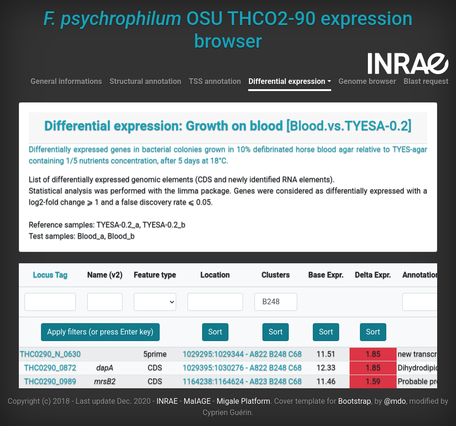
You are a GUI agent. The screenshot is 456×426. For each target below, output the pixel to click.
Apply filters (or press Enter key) (100, 331)
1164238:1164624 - (215, 381)
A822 (258, 354)
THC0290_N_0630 (50, 354)
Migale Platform (243, 401)
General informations (66, 81)
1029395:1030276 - (215, 367)
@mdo (395, 401)
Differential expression (286, 81)
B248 (277, 354)
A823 (258, 381)
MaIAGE (197, 401)
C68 (294, 354)
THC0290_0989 (50, 381)
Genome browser (367, 81)
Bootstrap (354, 401)
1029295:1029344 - (215, 354)
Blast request (426, 81)
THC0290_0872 (50, 367)
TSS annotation (215, 81)
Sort (215, 331)
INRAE (167, 401)
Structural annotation (145, 81)
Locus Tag (50, 274)
